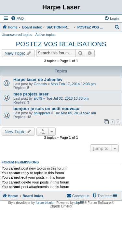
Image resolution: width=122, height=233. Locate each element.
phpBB (79, 203)
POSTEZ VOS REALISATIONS (61, 44)
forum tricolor (45, 203)
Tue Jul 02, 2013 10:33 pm (67, 98)
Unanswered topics (17, 35)
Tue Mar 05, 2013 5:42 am (75, 113)
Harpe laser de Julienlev (37, 79)
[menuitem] (17, 18)
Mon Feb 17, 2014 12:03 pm (73, 84)
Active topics (45, 35)
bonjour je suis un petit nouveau (46, 108)
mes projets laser (31, 94)
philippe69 (42, 113)
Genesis (40, 84)
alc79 (38, 98)
